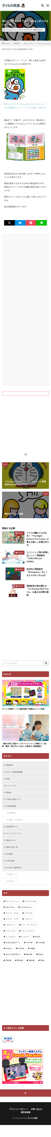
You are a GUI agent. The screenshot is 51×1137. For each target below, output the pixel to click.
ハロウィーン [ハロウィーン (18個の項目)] (10, 925)
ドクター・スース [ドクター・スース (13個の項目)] (12, 919)
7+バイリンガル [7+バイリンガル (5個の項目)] (30, 901)
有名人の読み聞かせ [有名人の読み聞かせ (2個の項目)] (13, 954)
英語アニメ (13, 881)
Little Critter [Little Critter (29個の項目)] (10, 907)
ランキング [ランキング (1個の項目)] (25, 937)
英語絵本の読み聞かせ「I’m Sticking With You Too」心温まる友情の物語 (38, 590)
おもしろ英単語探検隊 (14, 772)
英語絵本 (39, 30)
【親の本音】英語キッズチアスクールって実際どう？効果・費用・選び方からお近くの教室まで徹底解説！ (24, 744)
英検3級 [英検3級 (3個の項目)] (8, 960)
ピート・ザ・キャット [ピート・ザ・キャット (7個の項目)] (29, 925)
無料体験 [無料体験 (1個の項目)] (29, 954)
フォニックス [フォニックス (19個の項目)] (10, 931)
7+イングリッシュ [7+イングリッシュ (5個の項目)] (12, 901)
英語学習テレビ (12, 827)
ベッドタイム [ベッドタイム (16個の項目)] (10, 937)
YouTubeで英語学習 (13, 868)
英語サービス (11, 840)
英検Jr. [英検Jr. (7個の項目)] (42, 960)
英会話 (8, 792)
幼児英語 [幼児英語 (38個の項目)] (21, 948)
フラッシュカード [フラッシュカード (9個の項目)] (27, 931)
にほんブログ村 (7, 1042)
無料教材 (12, 813)
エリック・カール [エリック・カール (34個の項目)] (12, 913)
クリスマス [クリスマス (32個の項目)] (28, 913)
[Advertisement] (25, 309)
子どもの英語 (32, 1118)
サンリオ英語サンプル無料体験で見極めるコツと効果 (23, 709)
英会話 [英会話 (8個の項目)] (40, 954)
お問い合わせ (36, 1109)
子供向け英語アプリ (13, 799)
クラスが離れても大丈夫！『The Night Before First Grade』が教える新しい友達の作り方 (38, 539)
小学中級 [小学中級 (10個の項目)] (29, 943)
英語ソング (13, 874)
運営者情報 (25, 1112)
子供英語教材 (11, 806)
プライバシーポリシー (18, 1109)
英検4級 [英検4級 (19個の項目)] (20, 960)
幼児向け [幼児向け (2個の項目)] (9, 948)
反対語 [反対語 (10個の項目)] (37, 937)
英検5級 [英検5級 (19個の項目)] (32, 960)
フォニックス (11, 786)
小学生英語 (10, 861)
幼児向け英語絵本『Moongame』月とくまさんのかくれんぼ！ (37, 572)
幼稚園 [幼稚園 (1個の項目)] (32, 948)
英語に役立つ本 (12, 847)
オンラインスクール (13, 833)
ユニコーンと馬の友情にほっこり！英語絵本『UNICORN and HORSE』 (38, 557)
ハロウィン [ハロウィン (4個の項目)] (28, 919)
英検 (8, 779)
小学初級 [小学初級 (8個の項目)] (41, 943)
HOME (6, 43)
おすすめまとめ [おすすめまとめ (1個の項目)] (26, 907)
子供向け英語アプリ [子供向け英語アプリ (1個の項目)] (13, 943)
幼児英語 (9, 854)
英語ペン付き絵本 (15, 820)
